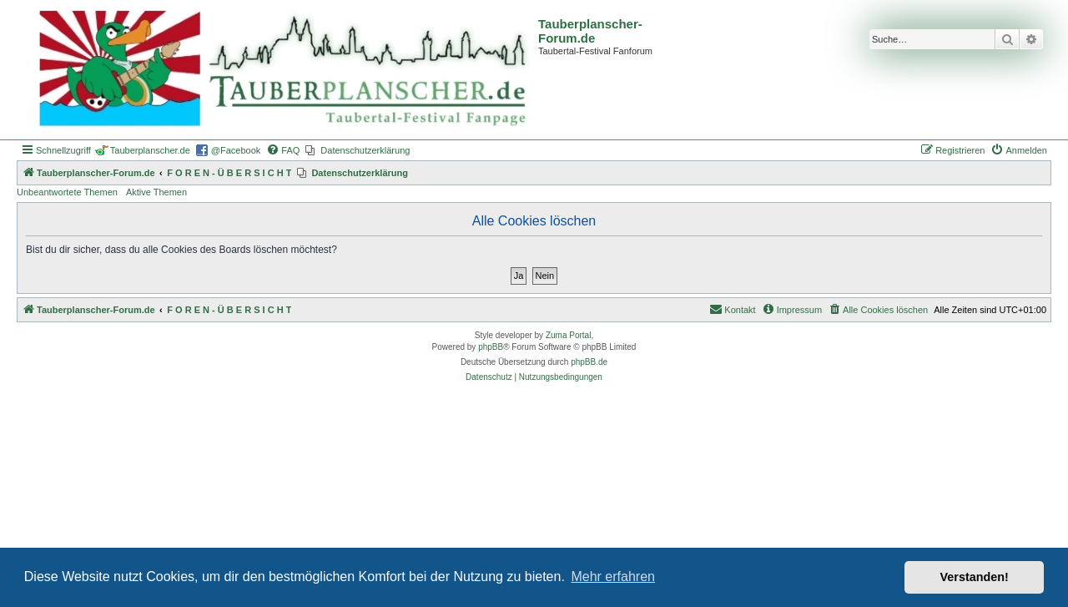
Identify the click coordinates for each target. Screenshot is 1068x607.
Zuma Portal (568, 335)
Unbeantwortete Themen (67, 192)
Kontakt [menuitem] (732, 309)
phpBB (490, 347)
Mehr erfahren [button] (613, 576)
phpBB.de (589, 362)
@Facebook (235, 150)
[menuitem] (283, 150)
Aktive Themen (156, 192)
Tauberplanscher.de (150, 150)
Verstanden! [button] (974, 577)
